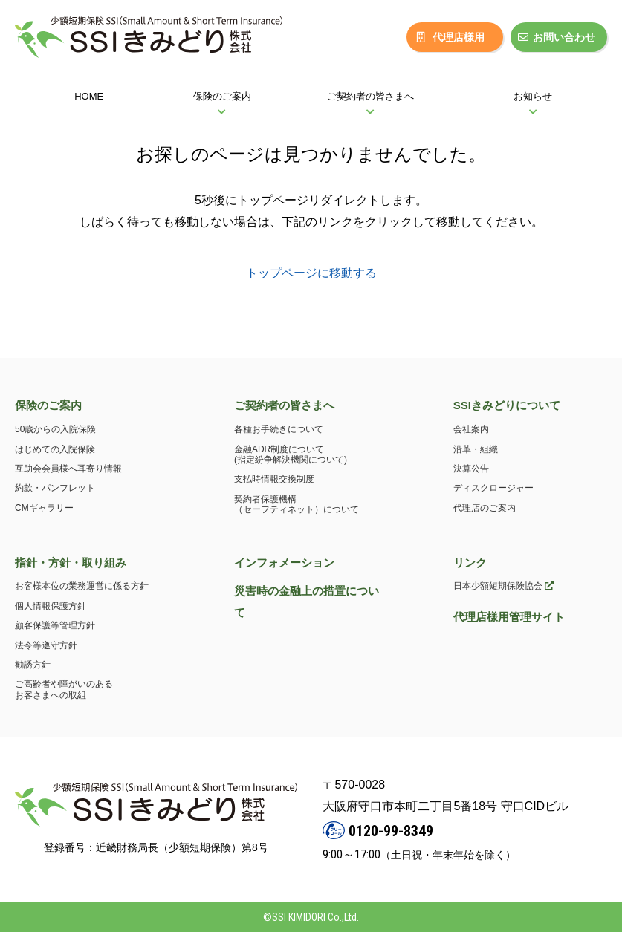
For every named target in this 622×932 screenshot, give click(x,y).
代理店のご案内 (484, 508)
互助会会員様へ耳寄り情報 (68, 468)
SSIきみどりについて (506, 405)
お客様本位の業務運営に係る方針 (82, 586)
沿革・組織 (475, 449)
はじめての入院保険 (55, 449)
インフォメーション (284, 562)
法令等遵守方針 (46, 645)
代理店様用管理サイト (509, 616)
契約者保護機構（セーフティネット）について (296, 504)
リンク (470, 562)
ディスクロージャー (493, 488)
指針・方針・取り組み (70, 562)
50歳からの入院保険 (55, 429)
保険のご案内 (48, 405)
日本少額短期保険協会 (503, 586)
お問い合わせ (556, 37)
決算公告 (471, 468)
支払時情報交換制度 (274, 479)
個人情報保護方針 (50, 606)
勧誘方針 (33, 664)
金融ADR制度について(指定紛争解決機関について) (290, 454)
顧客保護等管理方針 (55, 625)
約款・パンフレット (55, 488)
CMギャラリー (44, 508)
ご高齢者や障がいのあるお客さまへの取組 (64, 689)
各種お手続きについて (278, 429)
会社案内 (471, 429)
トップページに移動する (311, 273)
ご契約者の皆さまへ (284, 405)
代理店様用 (450, 37)
